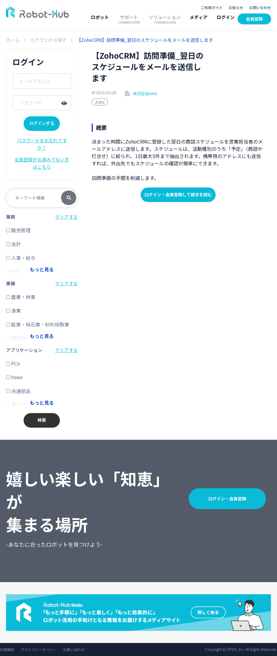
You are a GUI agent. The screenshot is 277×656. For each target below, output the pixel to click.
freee (14, 377)
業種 (10, 283)
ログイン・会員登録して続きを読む (178, 194)
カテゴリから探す (48, 40)
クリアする (66, 217)
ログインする (41, 123)
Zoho (100, 102)
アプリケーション (24, 350)
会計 (13, 243)
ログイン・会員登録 (227, 498)
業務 (10, 217)
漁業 (13, 310)
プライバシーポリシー (39, 649)
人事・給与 (20, 257)
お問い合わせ (260, 7)
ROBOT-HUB (37, 12)
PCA (13, 363)
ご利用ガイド (212, 7)
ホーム (13, 40)
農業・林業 (20, 296)
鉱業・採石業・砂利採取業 (37, 324)
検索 (68, 198)
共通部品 (18, 391)
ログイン (226, 17)
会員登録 (254, 19)
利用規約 (7, 649)
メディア (198, 17)
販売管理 (18, 230)
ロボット (100, 17)
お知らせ (236, 7)
